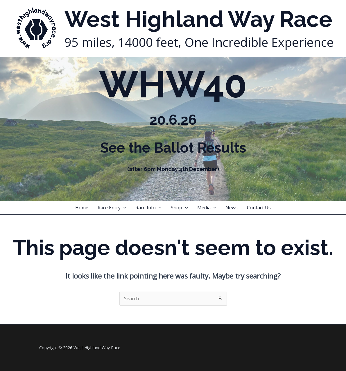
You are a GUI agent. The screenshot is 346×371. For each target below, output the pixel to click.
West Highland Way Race (198, 19)
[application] (123, 207)
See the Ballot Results (173, 148)
